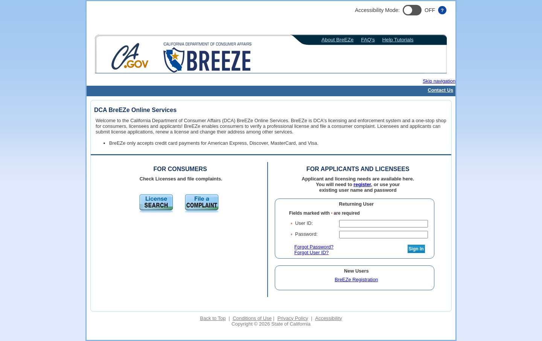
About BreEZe (337, 39)
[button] (412, 10)
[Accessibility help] (442, 10)
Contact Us (440, 90)
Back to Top (212, 318)
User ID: (304, 223)
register (362, 184)
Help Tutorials (398, 39)
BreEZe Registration (356, 279)
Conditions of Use (252, 318)
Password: (306, 234)
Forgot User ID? (311, 252)
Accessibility (328, 318)
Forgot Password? (313, 247)
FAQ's (368, 39)
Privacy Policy (292, 318)
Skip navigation (439, 81)
